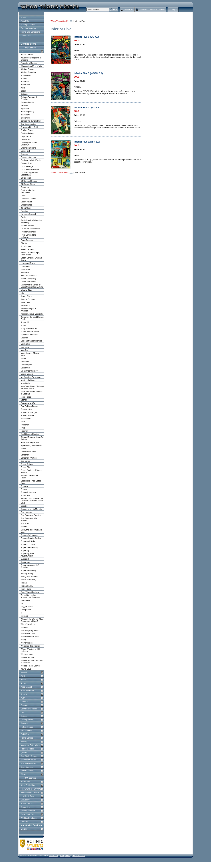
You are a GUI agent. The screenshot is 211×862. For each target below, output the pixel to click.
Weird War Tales (28, 633)
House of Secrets (28, 282)
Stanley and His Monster (32, 509)
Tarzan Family (27, 586)
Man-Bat (24, 350)
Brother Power (27, 130)
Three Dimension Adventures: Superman (31, 596)
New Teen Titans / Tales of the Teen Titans (32, 387)
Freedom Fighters (29, 232)
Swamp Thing (27, 573)
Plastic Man (26, 418)
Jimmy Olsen (26, 296)
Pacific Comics (27, 749)
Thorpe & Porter (28, 811)
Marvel (24, 672)
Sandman (25, 455)
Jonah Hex (25, 302)
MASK (23, 358)
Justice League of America (28, 309)
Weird (23, 640)
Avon (23, 698)
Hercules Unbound (29, 275)
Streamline (25, 807)
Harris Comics (27, 738)
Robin (23, 448)
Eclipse (24, 716)
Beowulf (24, 105)
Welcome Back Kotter (30, 646)
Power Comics (27, 803)
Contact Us (26, 35)
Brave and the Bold (29, 127)
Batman (24, 94)
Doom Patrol (26, 202)
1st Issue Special (28, 214)
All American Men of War (32, 66)
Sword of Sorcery (28, 580)
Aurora (24, 694)
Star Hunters (26, 512)
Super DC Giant (28, 544)
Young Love (26, 669)
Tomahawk (25, 600)
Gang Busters (27, 240)
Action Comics (27, 55)
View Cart (128, 10)
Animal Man (26, 75)
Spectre (24, 506)
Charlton (24, 701)
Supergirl (25, 559)
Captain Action (27, 133)
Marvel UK (25, 800)
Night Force (26, 397)
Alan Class (25, 781)
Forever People (27, 225)
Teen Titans (26, 589)
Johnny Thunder (28, 299)
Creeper (24, 154)
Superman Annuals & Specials (30, 566)
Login (174, 10)
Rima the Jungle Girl (30, 442)
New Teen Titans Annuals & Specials (32, 392)
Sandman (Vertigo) (29, 458)
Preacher (25, 425)
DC (22, 51)
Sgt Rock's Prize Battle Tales (31, 482)
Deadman (25, 187)
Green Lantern (27, 249)
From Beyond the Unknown (28, 236)
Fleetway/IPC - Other (30, 792)
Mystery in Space (28, 380)
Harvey (24, 741)
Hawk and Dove (28, 263)
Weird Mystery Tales (30, 630)
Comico (24, 705)
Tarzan (24, 583)
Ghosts (24, 243)
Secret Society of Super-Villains (31, 471)
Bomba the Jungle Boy (31, 121)
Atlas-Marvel (26, 687)
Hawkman (25, 266)
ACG (23, 676)
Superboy (25, 550)
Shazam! (25, 489)
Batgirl (23, 91)
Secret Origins (27, 464)
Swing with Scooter (29, 576)
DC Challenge (27, 166)
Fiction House (27, 727)
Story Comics (27, 767)
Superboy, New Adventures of (27, 555)
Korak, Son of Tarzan (30, 331)
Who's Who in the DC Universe (30, 650)
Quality (24, 752)
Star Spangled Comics (31, 515)
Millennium (25, 368)
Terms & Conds (78, 856)
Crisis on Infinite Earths (31, 160)
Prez (23, 428)
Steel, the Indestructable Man (31, 531)
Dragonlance (26, 205)
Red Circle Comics (29, 756)
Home (23, 17)
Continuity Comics (29, 709)
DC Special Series (29, 181)
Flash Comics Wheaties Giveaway (31, 221)
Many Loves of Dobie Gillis (30, 354)
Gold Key (25, 734)
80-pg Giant (26, 208)
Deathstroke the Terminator (28, 191)
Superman (25, 562)
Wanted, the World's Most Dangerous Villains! (32, 620)
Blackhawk (25, 115)
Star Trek (25, 523)
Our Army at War (28, 403)
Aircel (23, 679)
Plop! (23, 422)
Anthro (24, 78)
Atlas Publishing (28, 785)
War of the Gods (28, 624)
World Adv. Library (29, 818)
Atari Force (26, 85)
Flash (23, 217)
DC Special (26, 178)
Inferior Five (26, 290)
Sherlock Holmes (28, 492)
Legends (24, 338)
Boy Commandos (28, 124)
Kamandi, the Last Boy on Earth (32, 318)
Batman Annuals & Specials (29, 98)
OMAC (24, 400)
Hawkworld (26, 269)
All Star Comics (27, 69)
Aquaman (25, 81)
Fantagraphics (27, 720)
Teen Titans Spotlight (30, 592)
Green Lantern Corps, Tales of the (30, 253)
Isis (22, 293)
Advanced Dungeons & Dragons (31, 59)
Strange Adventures (29, 535)
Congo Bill (25, 151)
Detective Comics (28, 199)
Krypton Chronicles (29, 335)
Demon (24, 195)
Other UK (25, 821)
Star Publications (28, 763)
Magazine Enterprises (30, 745)
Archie (23, 683)
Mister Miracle (27, 374)
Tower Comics (27, 771)
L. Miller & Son (27, 796)
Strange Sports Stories (31, 538)
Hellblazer (25, 272)
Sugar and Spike (28, 541)
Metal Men (25, 361)
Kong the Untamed (29, 328)
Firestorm (25, 211)
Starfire (24, 527)
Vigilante (24, 616)
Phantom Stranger (29, 412)
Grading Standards (29, 28)
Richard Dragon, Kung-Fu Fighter (32, 438)
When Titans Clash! (59, 21)
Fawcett (24, 723)
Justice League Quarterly (32, 314)
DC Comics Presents (30, 169)
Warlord (24, 627)
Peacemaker (26, 409)
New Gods (25, 383)
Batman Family (27, 102)
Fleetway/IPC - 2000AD (31, 789)
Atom (23, 88)
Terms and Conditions (30, 32)
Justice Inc (25, 305)
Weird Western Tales (30, 637)
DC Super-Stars (28, 184)
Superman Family (28, 570)
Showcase (25, 495)
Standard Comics (28, 760)
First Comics (26, 730)
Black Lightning (27, 112)
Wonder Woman (28, 657)
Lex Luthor (25, 344)
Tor (22, 603)
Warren (24, 774)
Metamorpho (26, 365)
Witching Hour (27, 654)
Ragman (24, 431)
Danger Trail (26, 163)
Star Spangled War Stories (29, 519)
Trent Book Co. (27, 814)
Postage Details (28, 24)
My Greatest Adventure (31, 377)
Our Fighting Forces (29, 406)
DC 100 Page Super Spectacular (30, 173)
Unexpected (26, 610)
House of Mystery (28, 278)
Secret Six (25, 467)
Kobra (23, 325)
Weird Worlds (27, 643)
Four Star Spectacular (30, 229)
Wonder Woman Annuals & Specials (32, 661)
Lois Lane (25, 347)
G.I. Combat (26, 246)
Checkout (143, 10)
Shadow (24, 486)
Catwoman (25, 139)
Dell (22, 712)
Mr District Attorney (29, 371)
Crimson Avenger (28, 157)
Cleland (24, 829)
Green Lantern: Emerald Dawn (31, 259)
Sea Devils (25, 461)
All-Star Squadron (29, 72)
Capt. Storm (26, 136)
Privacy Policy (65, 856)
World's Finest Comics (31, 666)
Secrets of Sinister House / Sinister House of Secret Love (32, 500)
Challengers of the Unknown (29, 143)
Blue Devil (25, 118)
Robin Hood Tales (29, 452)
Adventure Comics (29, 63)
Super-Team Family (29, 547)
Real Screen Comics (30, 434)
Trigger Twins (27, 606)
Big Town (25, 108)
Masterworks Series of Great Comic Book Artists (32, 286)
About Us (25, 21)
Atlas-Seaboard (28, 690)
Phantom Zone (27, 415)
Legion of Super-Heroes (31, 341)
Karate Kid (25, 322)
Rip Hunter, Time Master (31, 445)
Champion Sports (28, 148)
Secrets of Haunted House (29, 476)
